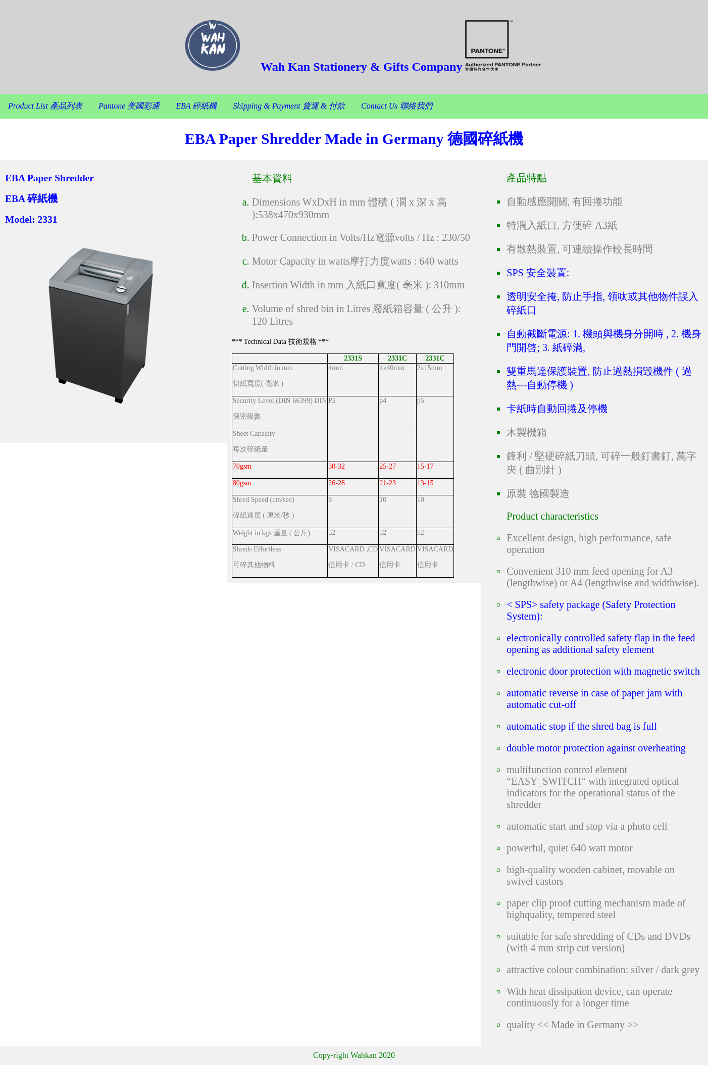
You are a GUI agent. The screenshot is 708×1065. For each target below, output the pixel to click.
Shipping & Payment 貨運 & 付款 (289, 106)
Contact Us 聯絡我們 (396, 106)
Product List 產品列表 (45, 106)
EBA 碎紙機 (196, 106)
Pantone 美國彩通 (129, 106)
